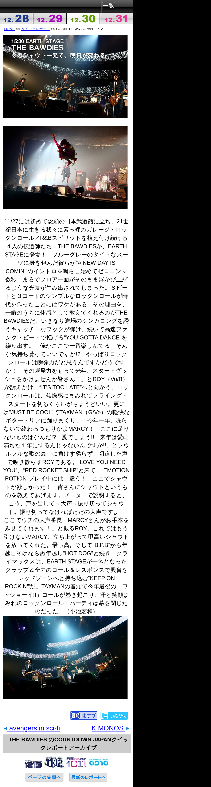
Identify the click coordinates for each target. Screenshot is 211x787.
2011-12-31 (116, 18)
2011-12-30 (83, 18)
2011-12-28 (16, 18)
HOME (9, 29)
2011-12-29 (50, 18)
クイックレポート (35, 29)
